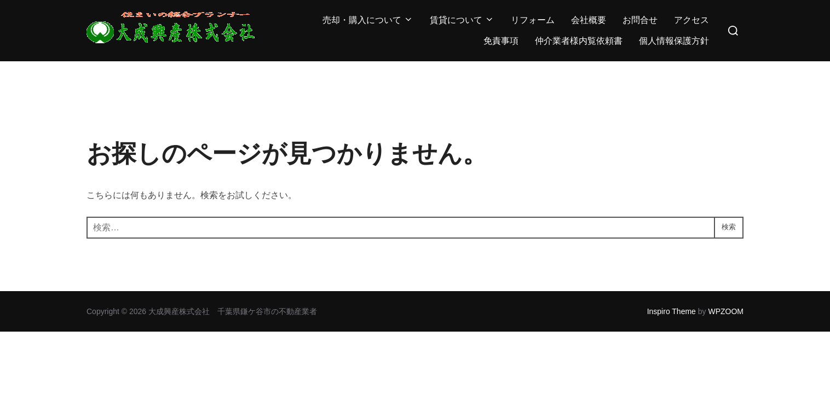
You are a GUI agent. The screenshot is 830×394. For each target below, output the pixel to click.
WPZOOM (725, 311)
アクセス (691, 20)
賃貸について (462, 20)
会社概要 (588, 20)
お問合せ (640, 20)
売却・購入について (367, 20)
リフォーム (533, 20)
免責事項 (500, 41)
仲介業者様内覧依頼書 (578, 41)
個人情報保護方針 (674, 41)
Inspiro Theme (671, 311)
